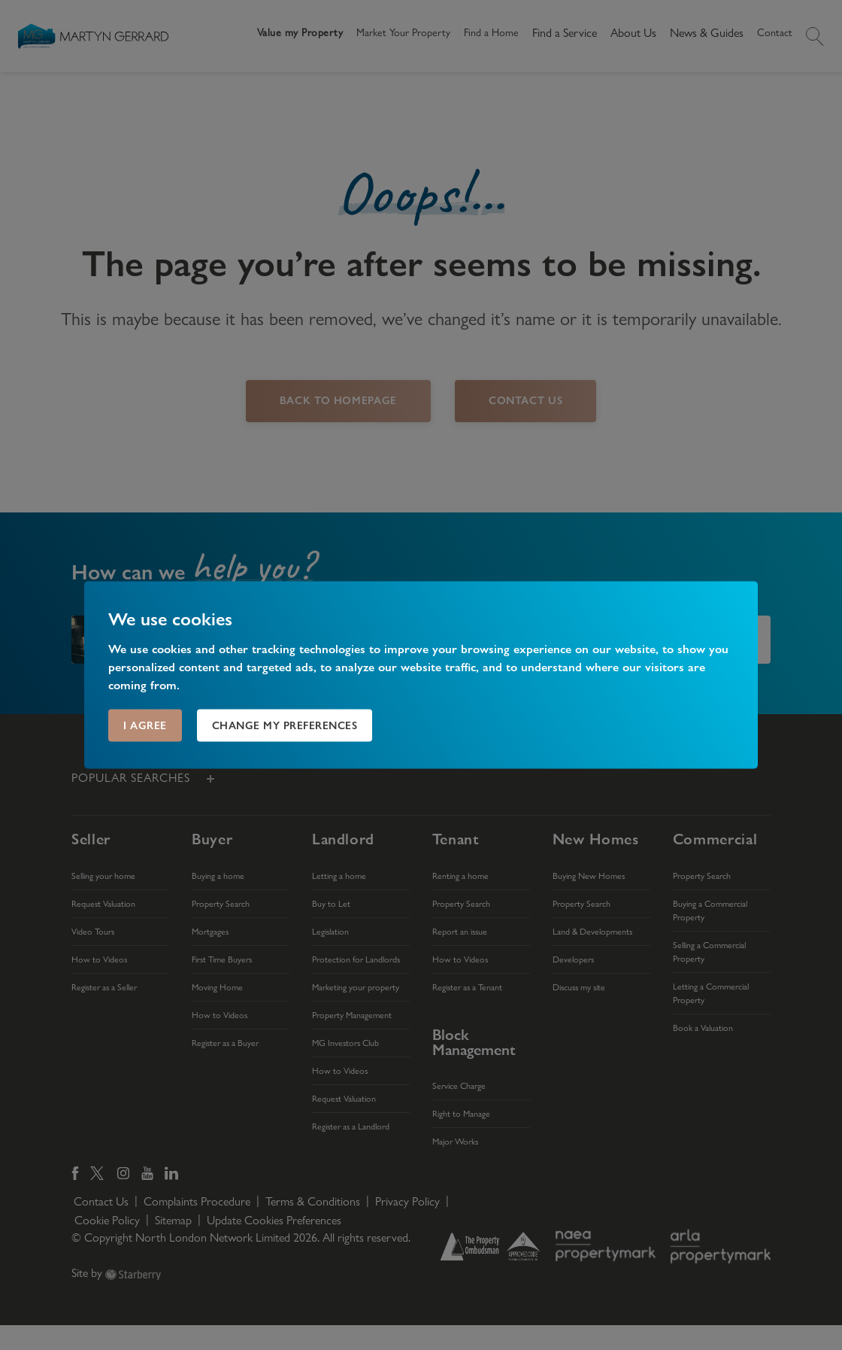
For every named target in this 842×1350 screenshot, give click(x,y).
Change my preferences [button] (285, 725)
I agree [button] (145, 725)
